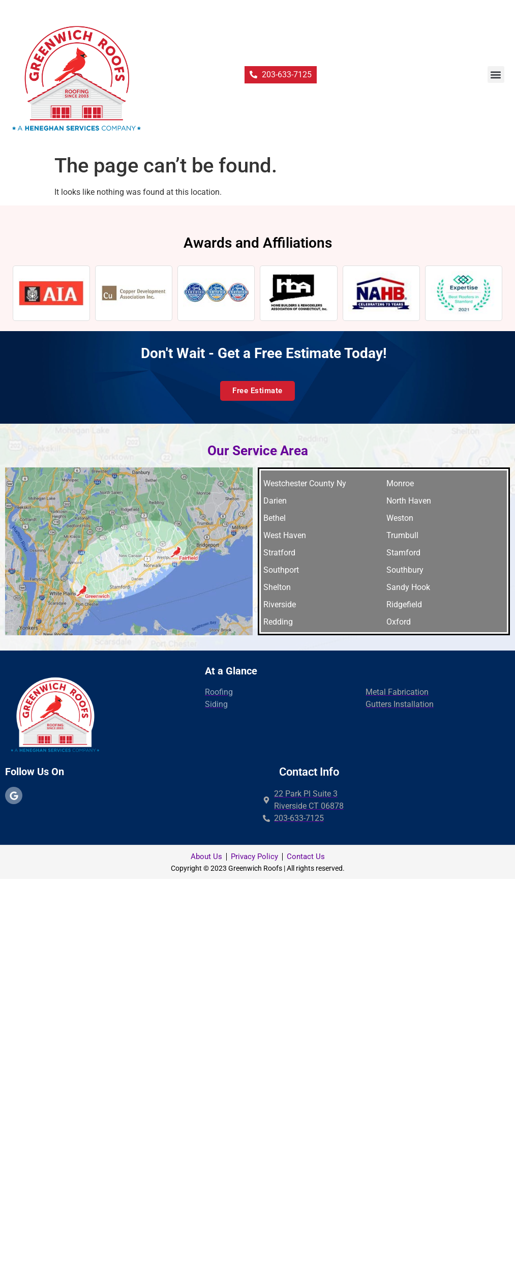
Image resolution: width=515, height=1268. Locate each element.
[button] (496, 74)
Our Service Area (257, 450)
